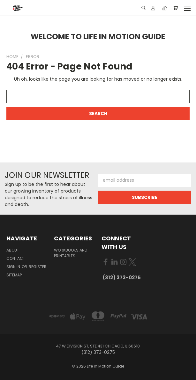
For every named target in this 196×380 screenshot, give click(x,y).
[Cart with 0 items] (175, 8)
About (12, 250)
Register (38, 266)
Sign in (13, 266)
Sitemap (14, 275)
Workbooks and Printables (70, 253)
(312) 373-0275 (122, 277)
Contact (15, 258)
